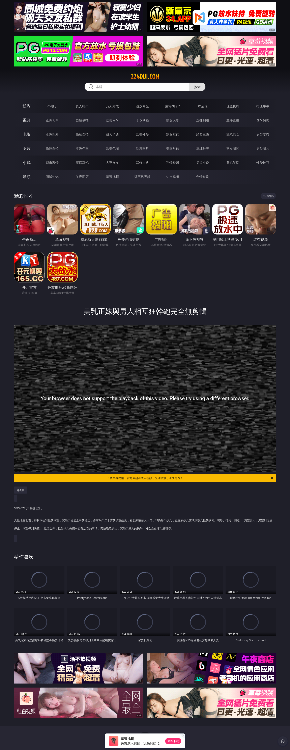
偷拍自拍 (82, 134)
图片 (27, 148)
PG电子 (52, 106)
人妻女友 (112, 162)
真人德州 (82, 106)
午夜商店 (82, 176)
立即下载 (173, 741)
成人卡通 (112, 134)
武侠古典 (142, 162)
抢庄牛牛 (262, 106)
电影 (27, 134)
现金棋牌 (232, 106)
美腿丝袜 (172, 148)
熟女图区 (232, 148)
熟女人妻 (172, 120)
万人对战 (112, 106)
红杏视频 (172, 176)
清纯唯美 (202, 148)
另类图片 (262, 148)
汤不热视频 (142, 176)
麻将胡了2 (172, 106)
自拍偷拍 (82, 120)
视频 (27, 120)
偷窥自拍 (52, 148)
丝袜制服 (202, 120)
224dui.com (145, 77)
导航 (27, 176)
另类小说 (202, 162)
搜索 (197, 87)
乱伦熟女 (232, 134)
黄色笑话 (232, 162)
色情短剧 (202, 176)
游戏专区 (142, 106)
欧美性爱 (142, 134)
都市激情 (52, 162)
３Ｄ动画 (142, 120)
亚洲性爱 (52, 134)
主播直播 (232, 120)
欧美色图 (112, 148)
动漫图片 (142, 148)
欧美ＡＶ (112, 120)
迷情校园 (172, 162)
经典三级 (202, 134)
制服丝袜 (172, 134)
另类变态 (262, 134)
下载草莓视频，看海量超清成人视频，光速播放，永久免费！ (190, 478)
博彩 (27, 106)
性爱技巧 (262, 162)
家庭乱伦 (82, 162)
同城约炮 (52, 176)
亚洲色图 (82, 148)
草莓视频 (112, 176)
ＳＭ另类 (262, 120)
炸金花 (202, 106)
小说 (27, 162)
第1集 (20, 490)
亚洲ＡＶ (52, 120)
